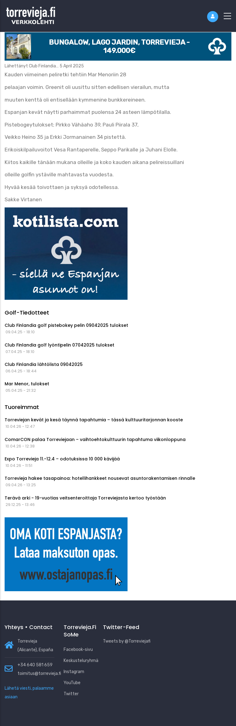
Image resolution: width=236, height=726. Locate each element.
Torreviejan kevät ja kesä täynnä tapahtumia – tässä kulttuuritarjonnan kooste (94, 420)
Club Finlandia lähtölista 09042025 (44, 364)
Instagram (74, 671)
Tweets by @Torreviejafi (127, 641)
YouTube (72, 682)
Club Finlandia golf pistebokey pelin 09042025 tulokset (66, 325)
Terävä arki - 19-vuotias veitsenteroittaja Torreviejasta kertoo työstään (85, 498)
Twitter (71, 693)
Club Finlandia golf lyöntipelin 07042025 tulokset (59, 345)
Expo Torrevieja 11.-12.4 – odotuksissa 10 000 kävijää (62, 459)
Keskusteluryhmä (81, 660)
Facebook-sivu (78, 649)
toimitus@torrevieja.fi (39, 673)
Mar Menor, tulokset (27, 384)
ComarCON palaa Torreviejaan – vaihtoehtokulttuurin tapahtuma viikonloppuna (95, 439)
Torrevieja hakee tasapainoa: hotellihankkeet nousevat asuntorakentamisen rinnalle (100, 478)
